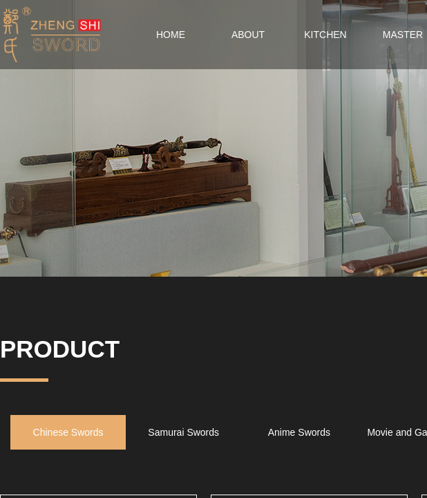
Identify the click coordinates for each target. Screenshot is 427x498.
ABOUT (248, 34)
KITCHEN (325, 34)
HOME (170, 34)
